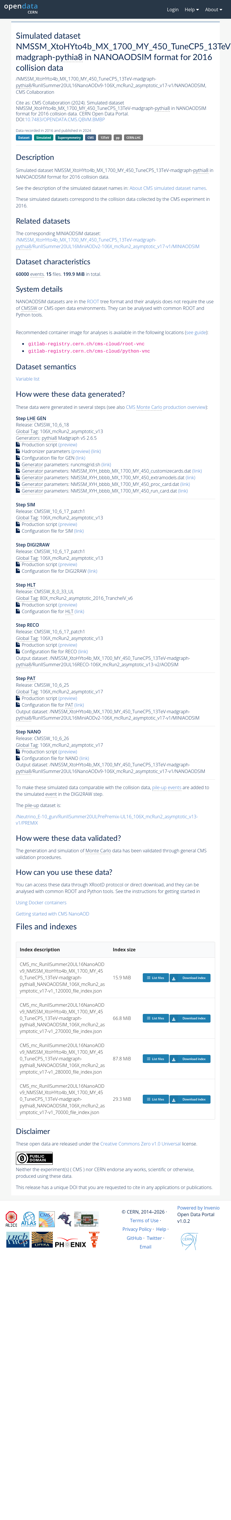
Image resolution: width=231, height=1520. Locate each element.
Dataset (23, 138)
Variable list (28, 379)
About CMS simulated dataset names (168, 188)
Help (161, 1229)
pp (118, 138)
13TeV (105, 138)
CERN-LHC (133, 138)
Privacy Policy (137, 1229)
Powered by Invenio (198, 1208)
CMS (91, 138)
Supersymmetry (69, 138)
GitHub (134, 1238)
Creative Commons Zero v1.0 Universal (140, 1144)
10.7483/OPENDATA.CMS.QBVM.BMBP (65, 119)
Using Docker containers (41, 902)
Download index (188, 978)
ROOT (93, 301)
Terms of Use (144, 1220)
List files (155, 978)
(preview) (68, 444)
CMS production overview (166, 407)
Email (145, 1247)
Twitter (154, 1238)
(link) (96, 451)
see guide (196, 332)
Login (173, 9)
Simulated (43, 138)
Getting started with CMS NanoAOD (52, 914)
